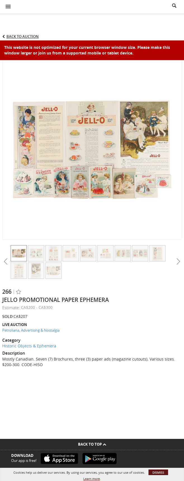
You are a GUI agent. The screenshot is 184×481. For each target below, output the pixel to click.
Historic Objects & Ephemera (29, 345)
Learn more (91, 479)
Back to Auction (22, 36)
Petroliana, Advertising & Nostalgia (31, 330)
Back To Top (92, 444)
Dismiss (158, 472)
